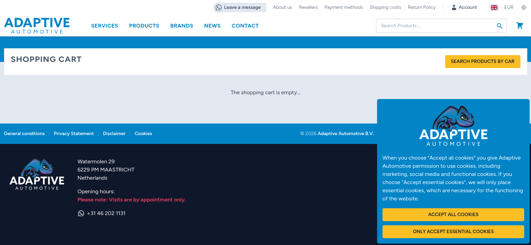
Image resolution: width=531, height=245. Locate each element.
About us (282, 7)
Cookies (143, 133)
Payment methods (344, 7)
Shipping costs (385, 7)
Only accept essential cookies (453, 231)
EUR (509, 7)
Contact (245, 25)
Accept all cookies (453, 214)
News (212, 25)
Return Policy (422, 7)
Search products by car (483, 61)
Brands (181, 25)
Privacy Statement (74, 133)
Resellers (308, 7)
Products (144, 25)
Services (105, 25)
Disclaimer (114, 133)
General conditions (24, 133)
